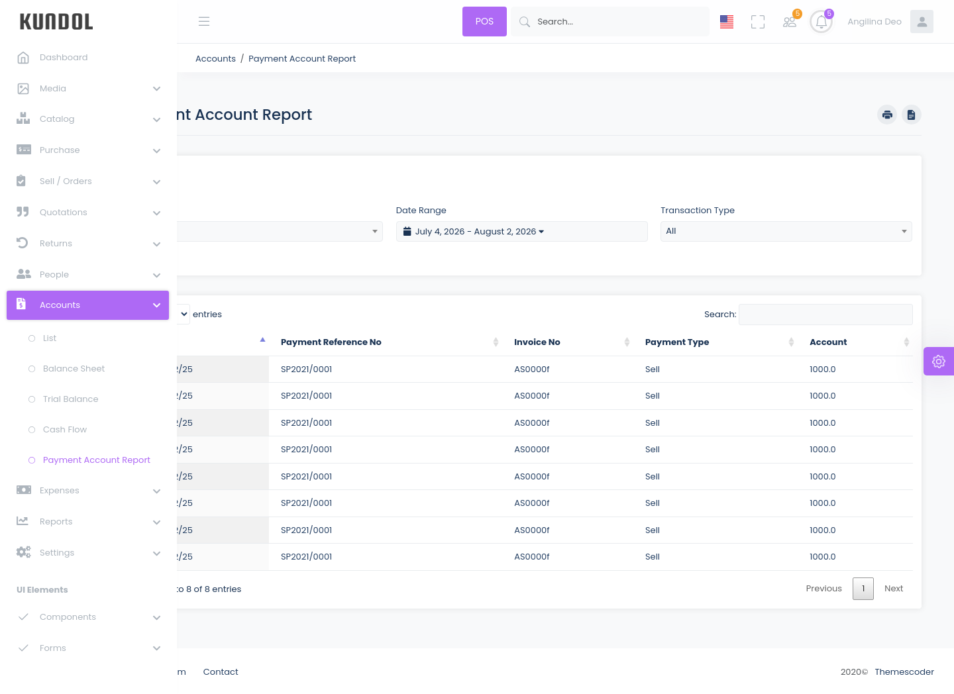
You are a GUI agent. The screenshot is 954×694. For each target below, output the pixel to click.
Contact (306, 670)
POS (485, 21)
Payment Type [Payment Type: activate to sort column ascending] (707, 340)
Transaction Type (726, 208)
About (217, 670)
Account (235, 208)
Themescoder (904, 670)
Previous (824, 586)
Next (893, 586)
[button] (87, 88)
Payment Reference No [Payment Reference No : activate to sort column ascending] (402, 340)
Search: (808, 312)
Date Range (478, 208)
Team (259, 670)
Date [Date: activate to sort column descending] (239, 340)
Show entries (262, 312)
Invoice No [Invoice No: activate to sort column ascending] (582, 340)
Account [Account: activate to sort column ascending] (840, 340)
